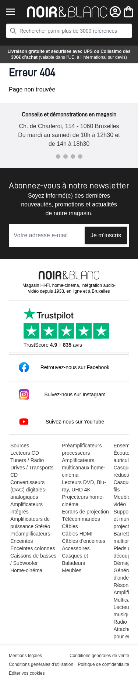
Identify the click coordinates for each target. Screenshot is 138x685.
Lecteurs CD (24, 453)
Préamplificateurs (30, 534)
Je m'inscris (106, 235)
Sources (19, 445)
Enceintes (21, 541)
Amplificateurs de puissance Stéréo (30, 522)
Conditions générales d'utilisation (41, 664)
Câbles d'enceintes (83, 541)
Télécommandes (81, 519)
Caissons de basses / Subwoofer (33, 559)
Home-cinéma (26, 570)
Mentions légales (25, 655)
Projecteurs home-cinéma (83, 500)
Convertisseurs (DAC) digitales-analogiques (28, 489)
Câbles (70, 526)
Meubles (71, 570)
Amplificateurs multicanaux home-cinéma (83, 467)
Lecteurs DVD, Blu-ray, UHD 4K (84, 486)
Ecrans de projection (85, 512)
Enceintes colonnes (32, 548)
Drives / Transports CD (31, 471)
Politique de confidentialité (103, 664)
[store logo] (67, 12)
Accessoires (75, 548)
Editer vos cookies (27, 673)
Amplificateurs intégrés (26, 508)
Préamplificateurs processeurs (82, 449)
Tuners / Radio (27, 460)
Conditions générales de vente (99, 655)
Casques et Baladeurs (75, 559)
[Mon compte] (115, 12)
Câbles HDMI (77, 534)
